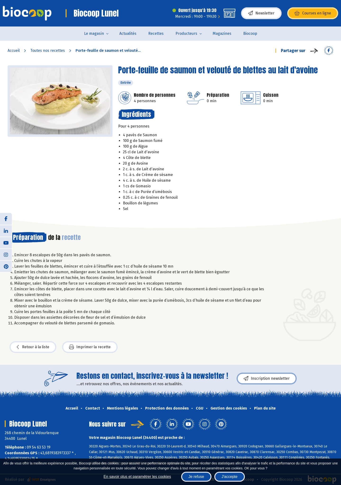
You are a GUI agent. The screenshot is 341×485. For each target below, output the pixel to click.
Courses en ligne (312, 13)
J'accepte (230, 477)
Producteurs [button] (186, 33)
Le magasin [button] (94, 33)
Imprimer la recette (90, 347)
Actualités (127, 33)
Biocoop (250, 33)
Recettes (156, 33)
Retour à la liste (33, 347)
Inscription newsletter (267, 378)
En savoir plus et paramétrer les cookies (137, 477)
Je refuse (196, 477)
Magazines (222, 33)
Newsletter (261, 13)
